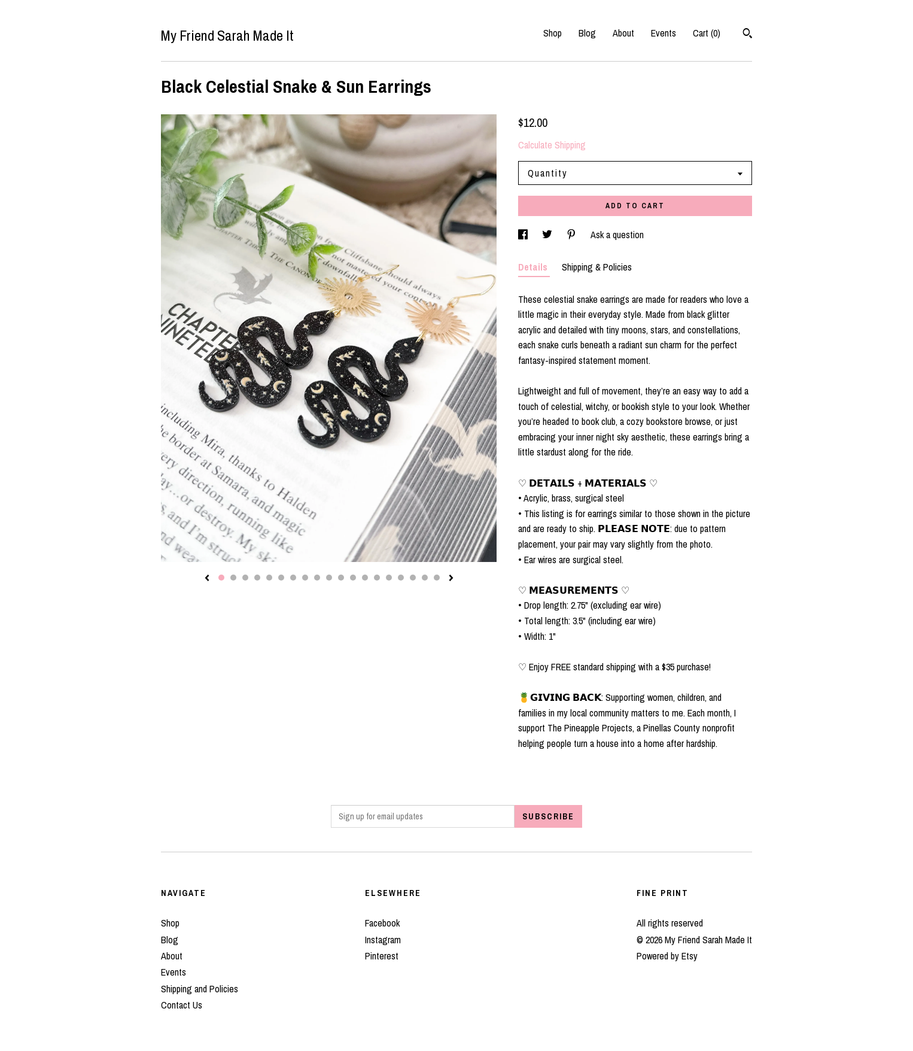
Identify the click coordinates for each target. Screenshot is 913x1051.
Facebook (382, 923)
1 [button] (221, 578)
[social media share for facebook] (524, 234)
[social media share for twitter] (548, 234)
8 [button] (305, 578)
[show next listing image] (451, 579)
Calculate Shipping (552, 144)
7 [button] (293, 578)
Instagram (383, 939)
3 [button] (245, 578)
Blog (587, 33)
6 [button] (281, 578)
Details (534, 267)
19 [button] (437, 578)
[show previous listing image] (207, 579)
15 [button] (389, 578)
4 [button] (257, 578)
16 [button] (401, 578)
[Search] (747, 34)
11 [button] (341, 578)
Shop (552, 33)
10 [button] (329, 578)
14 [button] (377, 578)
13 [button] (365, 578)
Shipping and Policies (199, 988)
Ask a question (617, 234)
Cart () (706, 33)
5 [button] (269, 578)
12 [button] (353, 578)
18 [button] (425, 578)
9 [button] (317, 578)
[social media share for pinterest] (573, 234)
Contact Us (181, 1004)
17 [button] (413, 578)
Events (663, 33)
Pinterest (381, 955)
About (623, 33)
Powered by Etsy (667, 955)
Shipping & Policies (597, 267)
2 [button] (233, 578)
